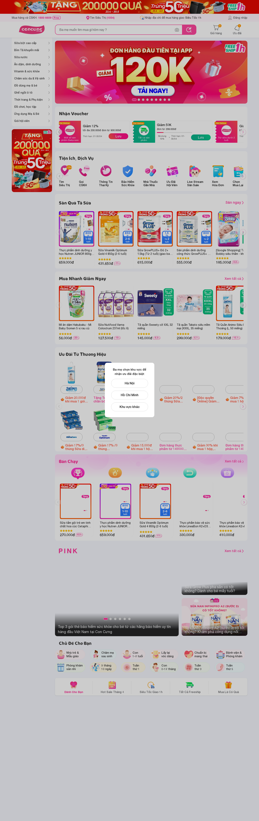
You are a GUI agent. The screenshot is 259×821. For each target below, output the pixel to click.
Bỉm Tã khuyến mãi (26, 50)
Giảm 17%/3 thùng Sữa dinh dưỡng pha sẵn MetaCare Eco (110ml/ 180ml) (76, 447)
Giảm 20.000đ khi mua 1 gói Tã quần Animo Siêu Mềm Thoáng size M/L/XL (76, 399)
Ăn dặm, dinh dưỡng (27, 64)
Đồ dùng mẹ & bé (25, 85)
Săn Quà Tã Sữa (75, 203)
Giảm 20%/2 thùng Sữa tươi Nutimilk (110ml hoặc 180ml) (174, 399)
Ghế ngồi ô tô (23, 92)
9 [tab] (169, 99)
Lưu (118, 136)
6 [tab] (156, 99)
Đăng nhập (237, 18)
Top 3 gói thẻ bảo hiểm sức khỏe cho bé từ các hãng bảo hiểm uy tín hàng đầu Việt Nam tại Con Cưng (114, 629)
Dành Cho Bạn (73, 687)
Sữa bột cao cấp (25, 43)
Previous (60, 135)
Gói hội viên (21, 120)
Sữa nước (20, 57)
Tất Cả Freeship (190, 687)
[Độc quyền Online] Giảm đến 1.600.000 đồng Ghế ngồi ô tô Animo (208, 399)
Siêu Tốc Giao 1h (151, 687)
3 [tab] (143, 99)
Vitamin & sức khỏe (27, 71)
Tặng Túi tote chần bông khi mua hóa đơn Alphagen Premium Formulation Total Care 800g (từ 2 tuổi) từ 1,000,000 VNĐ (106, 399)
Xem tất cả (234, 279)
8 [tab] (165, 99)
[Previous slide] (59, 176)
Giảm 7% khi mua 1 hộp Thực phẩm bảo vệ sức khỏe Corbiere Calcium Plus (240, 399)
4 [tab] (147, 99)
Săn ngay (234, 202)
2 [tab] (139, 99)
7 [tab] (160, 99)
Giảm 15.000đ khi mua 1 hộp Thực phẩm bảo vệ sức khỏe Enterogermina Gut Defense (142, 447)
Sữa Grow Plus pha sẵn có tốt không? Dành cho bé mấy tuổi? (210, 589)
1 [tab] (134, 99)
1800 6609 (44, 17)
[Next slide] (242, 176)
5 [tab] (152, 99)
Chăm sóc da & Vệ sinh (29, 78)
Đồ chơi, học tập (25, 106)
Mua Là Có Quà (228, 687)
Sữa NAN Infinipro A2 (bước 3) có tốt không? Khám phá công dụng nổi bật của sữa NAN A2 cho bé (214, 630)
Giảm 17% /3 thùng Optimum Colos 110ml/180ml (107, 447)
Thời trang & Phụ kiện (28, 99)
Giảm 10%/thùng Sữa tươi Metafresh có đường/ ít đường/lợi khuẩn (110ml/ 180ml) (141, 399)
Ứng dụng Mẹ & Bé (26, 113)
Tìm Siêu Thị (102, 17)
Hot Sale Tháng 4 (112, 687)
